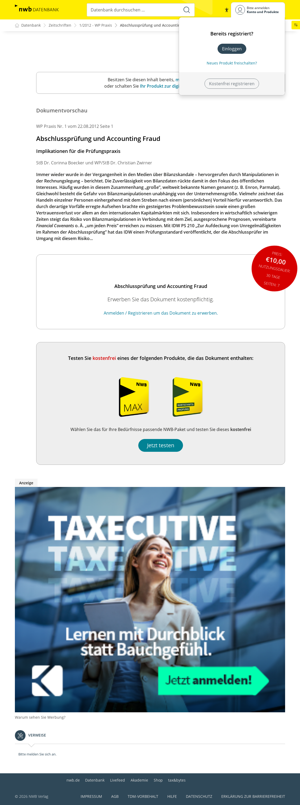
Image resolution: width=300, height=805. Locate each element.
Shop (158, 780)
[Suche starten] (186, 9)
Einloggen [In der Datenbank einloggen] (232, 49)
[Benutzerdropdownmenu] (258, 9)
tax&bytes (177, 780)
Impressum (91, 796)
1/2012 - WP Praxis (95, 25)
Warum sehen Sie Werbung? (40, 717)
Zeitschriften (60, 25)
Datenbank (95, 780)
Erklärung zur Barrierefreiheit (253, 796)
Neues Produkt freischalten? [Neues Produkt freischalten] (232, 63)
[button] (226, 10)
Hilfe (172, 796)
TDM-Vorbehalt (143, 796)
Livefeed (117, 780)
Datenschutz (199, 796)
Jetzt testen (160, 445)
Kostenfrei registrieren (232, 84)
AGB (115, 796)
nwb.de (73, 780)
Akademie (139, 780)
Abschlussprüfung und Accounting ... (153, 25)
